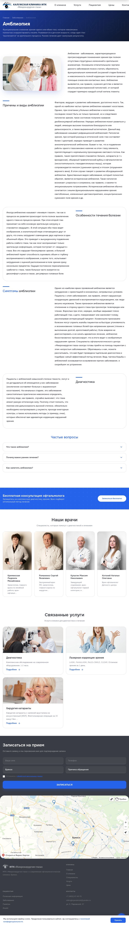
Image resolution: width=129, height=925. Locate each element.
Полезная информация (13, 897)
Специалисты (72, 878)
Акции (5, 908)
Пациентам (95, 5)
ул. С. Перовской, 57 (75, 905)
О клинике (60, 5)
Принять (118, 920)
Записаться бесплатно (112, 498)
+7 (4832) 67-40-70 (74, 897)
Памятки (6, 905)
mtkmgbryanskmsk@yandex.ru (78, 901)
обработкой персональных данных (30, 776)
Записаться (64, 785)
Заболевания (17, 18)
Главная (6, 18)
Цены (111, 5)
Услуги (77, 5)
